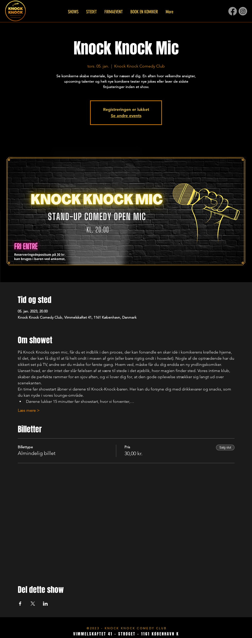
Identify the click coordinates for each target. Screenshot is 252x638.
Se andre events (126, 115)
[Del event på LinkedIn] (45, 604)
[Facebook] (232, 11)
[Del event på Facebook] (20, 604)
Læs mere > (29, 410)
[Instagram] (243, 11)
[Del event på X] (32, 604)
